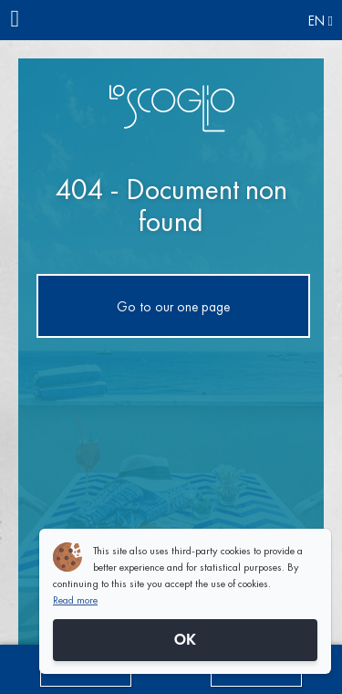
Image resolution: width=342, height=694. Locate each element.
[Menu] (20, 20)
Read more (75, 600)
